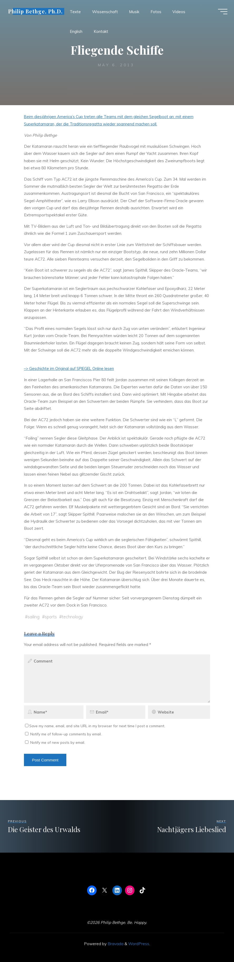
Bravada (115, 943)
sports (51, 616)
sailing (34, 616)
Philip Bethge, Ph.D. (36, 12)
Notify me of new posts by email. (57, 742)
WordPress (138, 943)
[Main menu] (221, 12)
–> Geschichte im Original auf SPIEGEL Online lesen (71, 368)
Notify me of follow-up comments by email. (66, 733)
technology (74, 616)
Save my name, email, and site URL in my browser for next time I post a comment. (95, 725)
